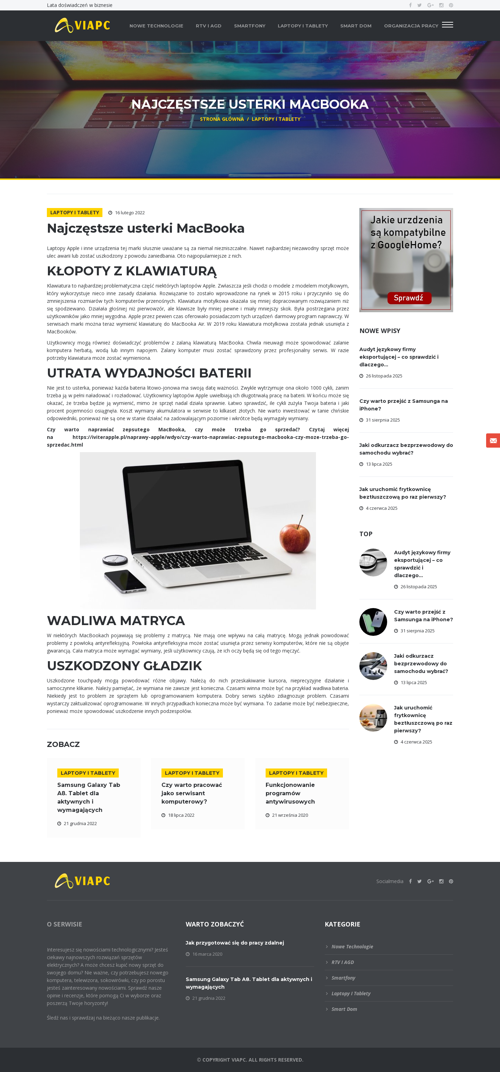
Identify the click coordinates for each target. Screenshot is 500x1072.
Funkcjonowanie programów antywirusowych (290, 793)
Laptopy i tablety (303, 25)
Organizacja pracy (411, 25)
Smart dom (356, 25)
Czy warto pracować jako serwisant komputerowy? (191, 793)
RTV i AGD (209, 25)
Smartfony (249, 25)
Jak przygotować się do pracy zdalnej (235, 943)
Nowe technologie (156, 25)
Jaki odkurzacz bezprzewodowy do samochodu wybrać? (421, 663)
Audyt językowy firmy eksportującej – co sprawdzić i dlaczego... (399, 357)
